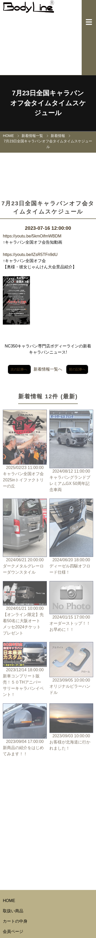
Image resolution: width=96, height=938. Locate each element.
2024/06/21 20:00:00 (25, 537)
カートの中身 (15, 921)
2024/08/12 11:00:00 (71, 451)
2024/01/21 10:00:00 (25, 608)
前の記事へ (77, 369)
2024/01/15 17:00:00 (71, 607)
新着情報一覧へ (48, 369)
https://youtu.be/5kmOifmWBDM (32, 236)
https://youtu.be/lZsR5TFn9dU (30, 254)
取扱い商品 (13, 911)
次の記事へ (19, 369)
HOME (8, 136)
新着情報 (58, 136)
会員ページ (13, 931)
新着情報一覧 (32, 136)
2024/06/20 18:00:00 (71, 537)
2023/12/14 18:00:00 (25, 670)
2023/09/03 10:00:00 (71, 727)
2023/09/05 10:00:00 (71, 669)
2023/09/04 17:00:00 (25, 730)
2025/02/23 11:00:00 (25, 449)
